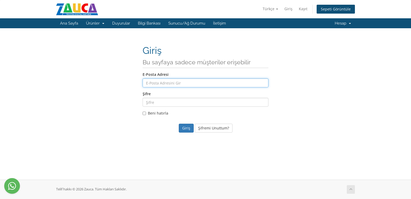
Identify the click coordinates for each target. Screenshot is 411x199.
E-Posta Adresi (156, 74)
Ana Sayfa (69, 23)
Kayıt (303, 8)
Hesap (343, 23)
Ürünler (95, 23)
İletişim (219, 23)
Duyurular (121, 23)
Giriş (288, 8)
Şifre (147, 93)
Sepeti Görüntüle (336, 9)
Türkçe (270, 8)
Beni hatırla (155, 113)
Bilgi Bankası (149, 23)
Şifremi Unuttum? (213, 128)
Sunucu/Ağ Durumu (186, 23)
